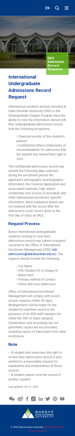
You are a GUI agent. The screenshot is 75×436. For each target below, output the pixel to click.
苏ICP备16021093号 (54, 427)
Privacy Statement (38, 430)
